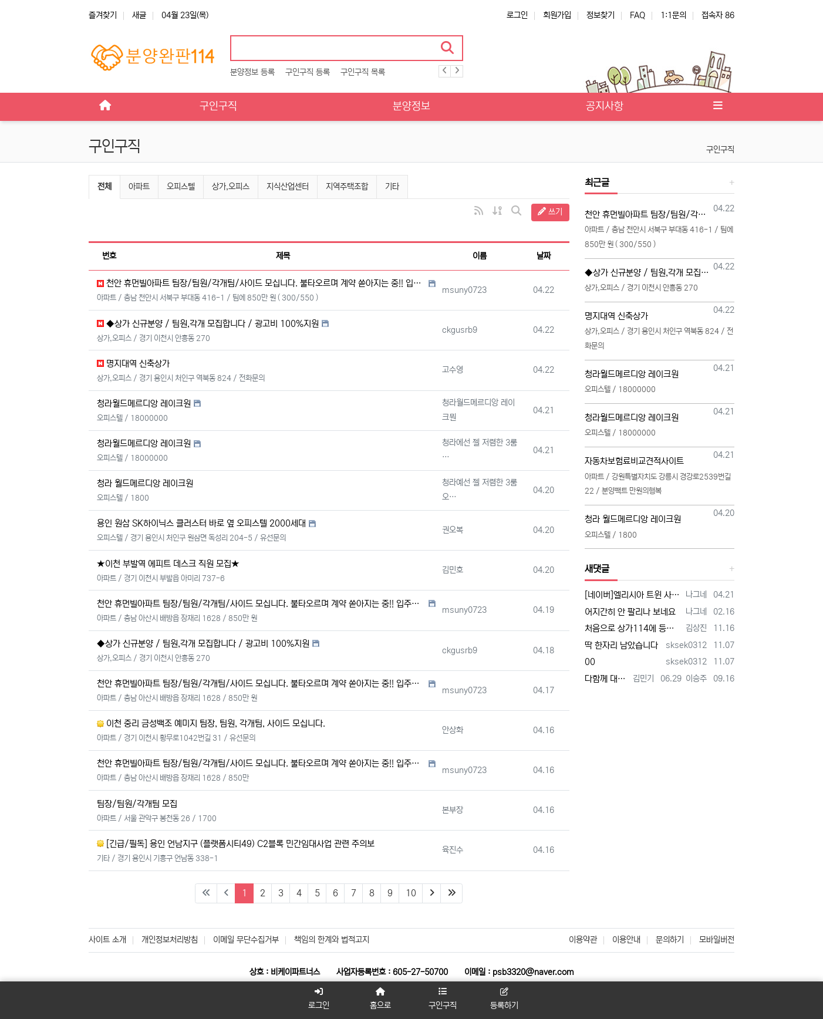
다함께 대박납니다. (607, 679)
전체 (104, 186)
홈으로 (381, 998)
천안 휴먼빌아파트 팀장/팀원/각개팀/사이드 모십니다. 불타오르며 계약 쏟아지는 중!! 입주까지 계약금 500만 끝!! (261, 283)
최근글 (597, 182)
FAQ (637, 15)
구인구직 (720, 149)
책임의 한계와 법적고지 (331, 939)
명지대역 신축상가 (133, 364)
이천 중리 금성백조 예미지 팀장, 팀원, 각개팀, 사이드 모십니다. (211, 723)
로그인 (517, 15)
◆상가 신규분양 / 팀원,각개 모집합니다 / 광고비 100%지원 (208, 324)
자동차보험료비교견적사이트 (634, 461)
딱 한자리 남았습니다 (621, 645)
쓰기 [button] (550, 212)
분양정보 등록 (252, 72)
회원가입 (557, 15)
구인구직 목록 (362, 72)
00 (590, 662)
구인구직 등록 (307, 72)
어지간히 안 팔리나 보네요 (630, 612)
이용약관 (583, 939)
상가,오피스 (230, 186)
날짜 (544, 256)
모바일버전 (716, 939)
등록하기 (504, 998)
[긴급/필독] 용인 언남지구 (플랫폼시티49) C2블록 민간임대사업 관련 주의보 (236, 844)
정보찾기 (600, 15)
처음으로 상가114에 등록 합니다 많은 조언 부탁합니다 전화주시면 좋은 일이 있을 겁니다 (633, 628)
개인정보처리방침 (169, 939)
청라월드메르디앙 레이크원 (144, 404)
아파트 (139, 186)
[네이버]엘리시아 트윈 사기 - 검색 (633, 595)
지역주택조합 (347, 186)
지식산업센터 (288, 186)
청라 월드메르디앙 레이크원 (145, 483)
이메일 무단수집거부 (246, 939)
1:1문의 (673, 15)
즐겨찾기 (103, 15)
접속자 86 (717, 15)
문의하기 (670, 939)
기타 (392, 186)
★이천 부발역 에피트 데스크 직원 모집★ (168, 564)
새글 (139, 15)
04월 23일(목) (184, 15)
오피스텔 (181, 186)
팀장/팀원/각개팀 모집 (137, 804)
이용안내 (626, 939)
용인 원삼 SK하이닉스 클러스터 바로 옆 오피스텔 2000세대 (201, 523)
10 (411, 893)
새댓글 (597, 569)
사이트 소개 (107, 939)
